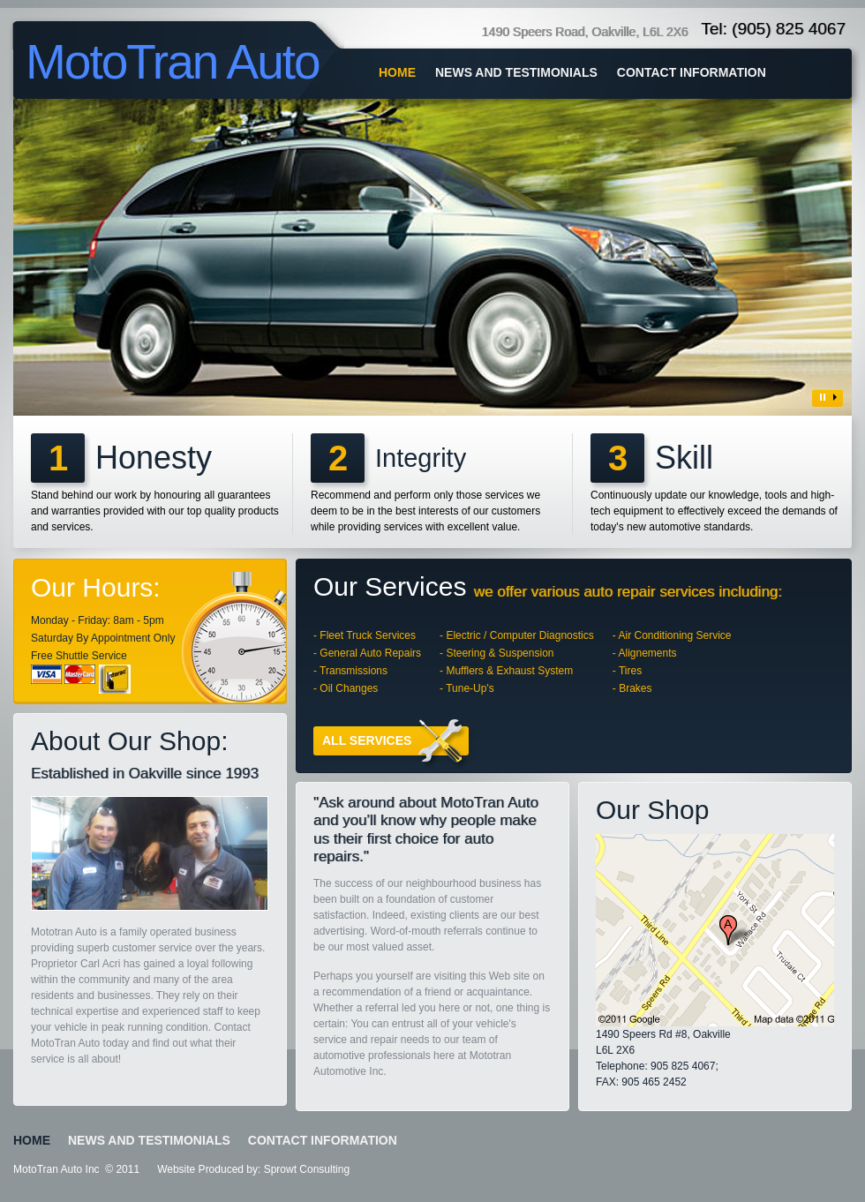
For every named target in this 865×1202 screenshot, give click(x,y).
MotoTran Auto (173, 61)
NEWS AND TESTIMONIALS (516, 72)
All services (395, 740)
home (397, 72)
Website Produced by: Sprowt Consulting (253, 1169)
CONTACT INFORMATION (691, 72)
